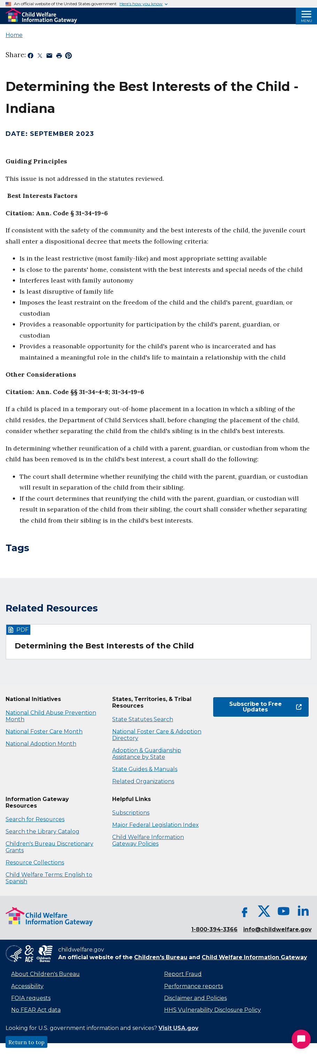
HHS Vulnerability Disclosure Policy (212, 1010)
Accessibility (27, 986)
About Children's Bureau (45, 974)
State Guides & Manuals (144, 769)
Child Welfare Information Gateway (254, 957)
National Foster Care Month (44, 731)
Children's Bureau (160, 957)
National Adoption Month (41, 743)
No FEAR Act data (36, 1010)
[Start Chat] (301, 1039)
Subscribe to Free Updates (265, 707)
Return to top (26, 1042)
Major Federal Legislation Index (155, 825)
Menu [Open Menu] (306, 21)
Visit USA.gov (178, 1028)
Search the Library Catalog (42, 831)
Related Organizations (143, 781)
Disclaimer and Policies (195, 998)
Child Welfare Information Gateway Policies (148, 840)
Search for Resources (35, 819)
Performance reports (193, 986)
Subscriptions (130, 812)
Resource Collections (35, 862)
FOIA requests (31, 998)
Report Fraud (183, 974)
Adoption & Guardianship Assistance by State (146, 753)
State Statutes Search (142, 719)
